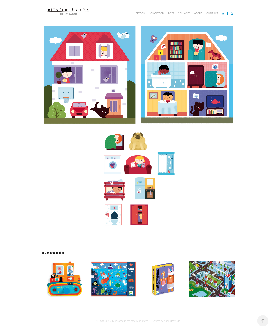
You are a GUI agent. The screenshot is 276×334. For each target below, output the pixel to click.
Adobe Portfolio (172, 321)
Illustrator (68, 14)
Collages (184, 13)
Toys (171, 13)
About (198, 13)
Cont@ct (212, 13)
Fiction (140, 13)
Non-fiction (156, 13)
